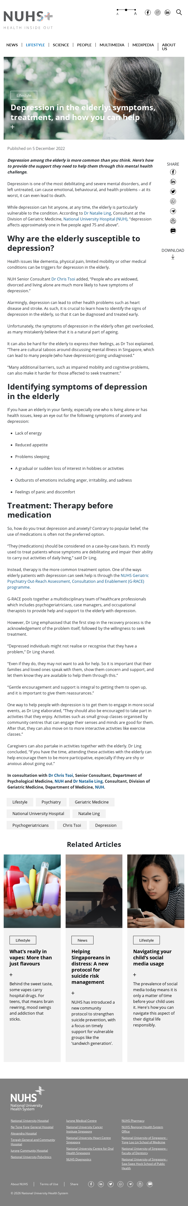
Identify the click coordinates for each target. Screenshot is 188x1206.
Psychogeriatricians (30, 825)
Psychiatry (51, 801)
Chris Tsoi (72, 825)
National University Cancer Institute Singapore (84, 1128)
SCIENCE (61, 45)
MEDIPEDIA (143, 45)
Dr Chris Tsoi (63, 278)
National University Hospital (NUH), (95, 218)
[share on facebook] (173, 172)
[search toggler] (179, 12)
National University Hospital (38, 813)
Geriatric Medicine (92, 801)
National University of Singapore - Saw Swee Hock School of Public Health (144, 1163)
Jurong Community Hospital (29, 1150)
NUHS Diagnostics (78, 1159)
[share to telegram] (173, 211)
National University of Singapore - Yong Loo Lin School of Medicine (144, 1139)
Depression (106, 825)
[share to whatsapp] (173, 201)
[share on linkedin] (173, 181)
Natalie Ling (89, 813)
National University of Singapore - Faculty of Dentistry (144, 1150)
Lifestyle (19, 801)
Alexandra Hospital (24, 1133)
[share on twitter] (173, 191)
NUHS (127, 575)
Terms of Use (49, 1184)
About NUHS (19, 1184)
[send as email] (173, 221)
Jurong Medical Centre (81, 1120)
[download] (173, 257)
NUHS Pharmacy (133, 1120)
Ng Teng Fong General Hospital (32, 1126)
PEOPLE (84, 45)
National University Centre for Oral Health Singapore (90, 1150)
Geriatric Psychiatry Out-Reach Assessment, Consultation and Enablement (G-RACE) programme (78, 580)
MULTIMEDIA (112, 45)
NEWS (12, 45)
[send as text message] (173, 230)
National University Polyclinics (31, 1156)
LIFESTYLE (35, 45)
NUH (59, 780)
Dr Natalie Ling (97, 213)
